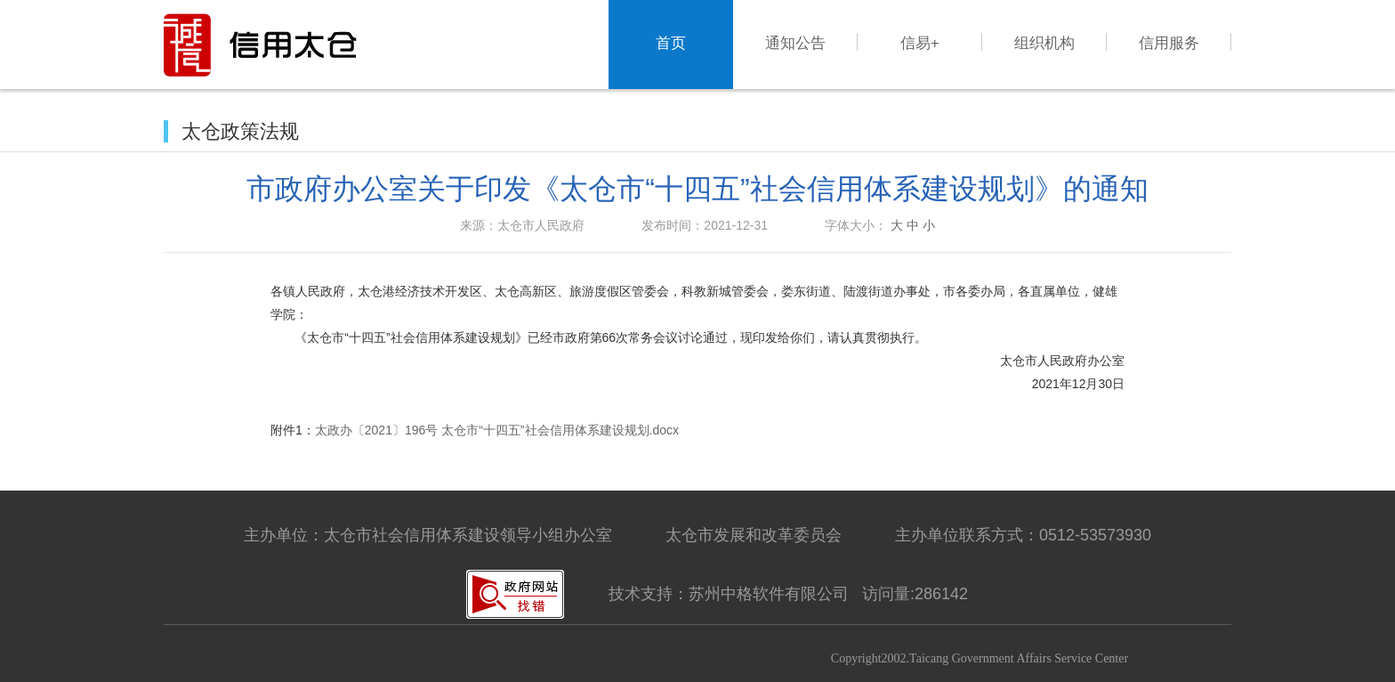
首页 (671, 43)
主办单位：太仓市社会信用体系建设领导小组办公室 (428, 535)
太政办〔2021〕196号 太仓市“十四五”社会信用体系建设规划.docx (497, 430)
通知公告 (795, 43)
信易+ (919, 43)
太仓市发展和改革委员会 (753, 535)
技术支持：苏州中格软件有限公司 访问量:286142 (788, 594)
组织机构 (1044, 43)
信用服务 (1169, 43)
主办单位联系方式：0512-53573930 (1023, 535)
